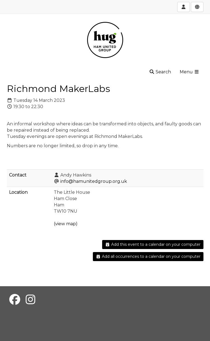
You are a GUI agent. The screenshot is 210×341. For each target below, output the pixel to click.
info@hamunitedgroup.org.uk (93, 181)
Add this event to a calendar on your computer (152, 244)
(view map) (66, 223)
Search (160, 71)
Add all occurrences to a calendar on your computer (148, 256)
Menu (189, 71)
